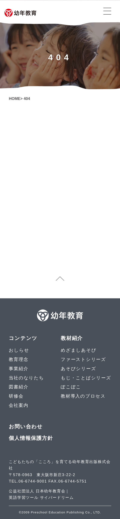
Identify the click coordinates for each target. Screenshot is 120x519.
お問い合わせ (26, 426)
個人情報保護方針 (31, 438)
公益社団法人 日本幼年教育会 (37, 491)
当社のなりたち (26, 377)
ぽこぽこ (71, 386)
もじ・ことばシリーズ (86, 377)
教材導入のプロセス (83, 396)
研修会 (16, 396)
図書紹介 (18, 386)
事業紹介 (18, 368)
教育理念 (18, 359)
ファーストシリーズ (83, 359)
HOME (14, 99)
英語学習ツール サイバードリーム (41, 497)
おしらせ (19, 350)
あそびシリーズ (78, 368)
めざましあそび (78, 350)
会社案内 (18, 405)
